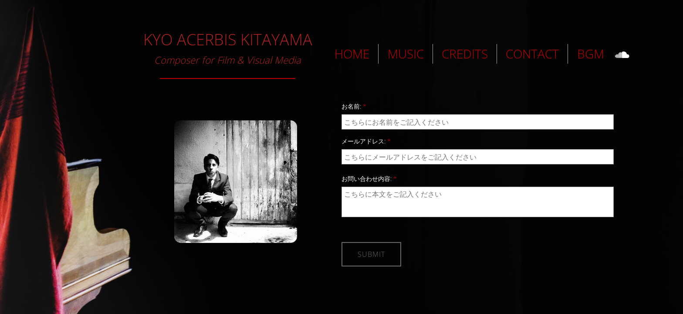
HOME (352, 53)
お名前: (354, 106)
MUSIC (406, 53)
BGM (590, 53)
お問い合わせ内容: (369, 178)
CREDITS (465, 53)
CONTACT (532, 53)
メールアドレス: (366, 141)
